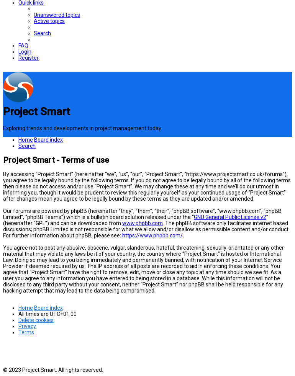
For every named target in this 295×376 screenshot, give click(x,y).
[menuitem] (57, 15)
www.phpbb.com (142, 223)
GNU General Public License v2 (230, 217)
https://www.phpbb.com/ (152, 235)
